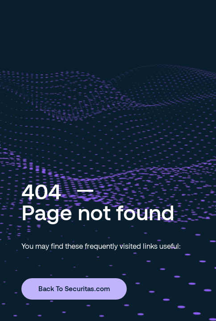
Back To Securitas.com (74, 288)
